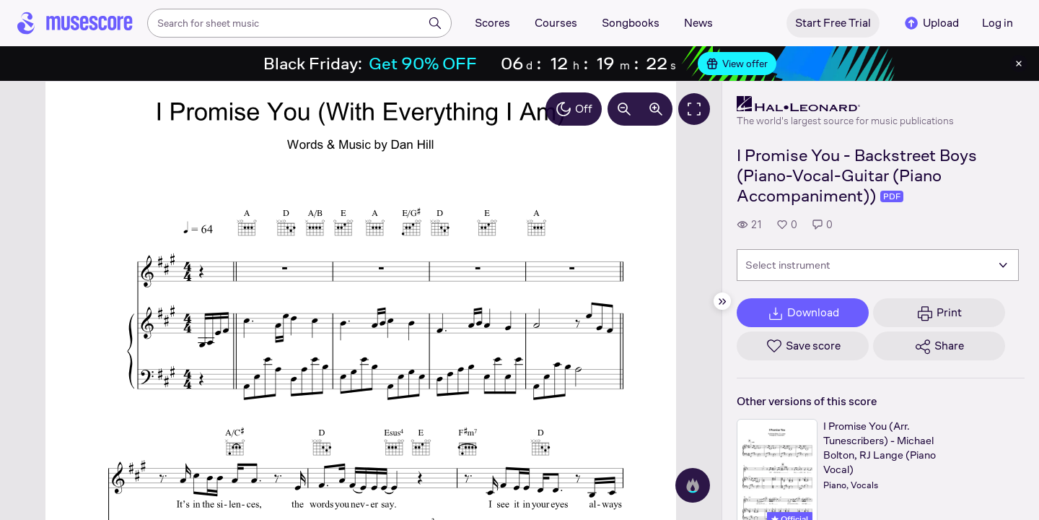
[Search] (435, 23)
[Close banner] (1018, 63)
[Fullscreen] (694, 109)
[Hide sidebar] (722, 301)
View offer (737, 63)
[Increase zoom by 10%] (656, 109)
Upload (931, 23)
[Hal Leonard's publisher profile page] (845, 104)
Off (573, 109)
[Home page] (75, 23)
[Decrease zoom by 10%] (624, 109)
